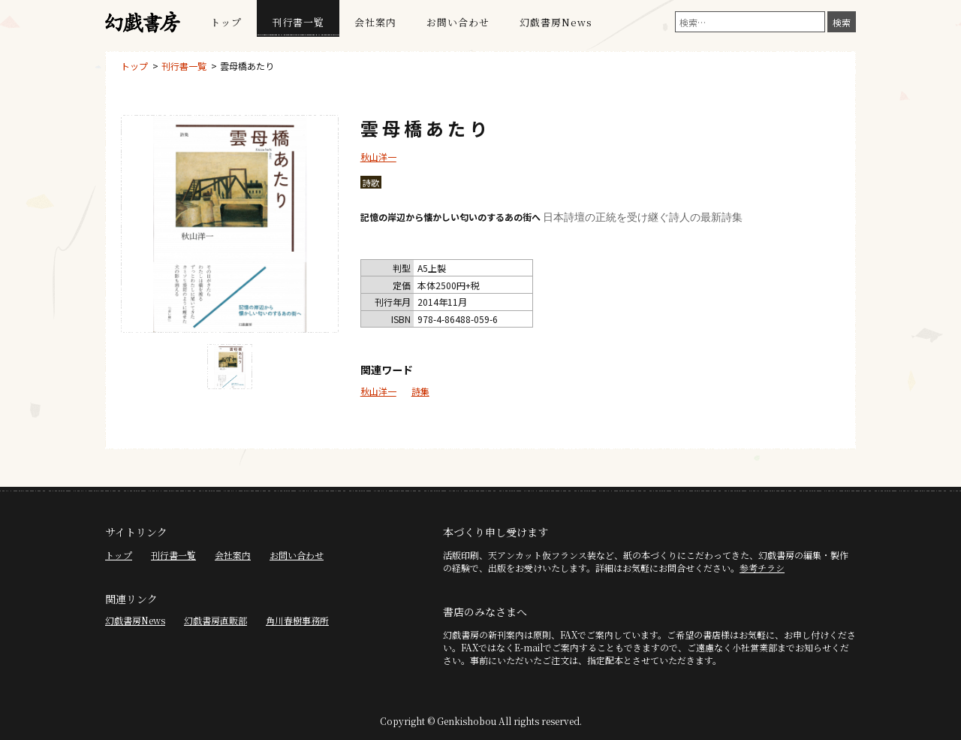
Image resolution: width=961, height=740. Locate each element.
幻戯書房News (556, 22)
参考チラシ (762, 567)
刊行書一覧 (298, 22)
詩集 (420, 391)
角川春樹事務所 (297, 620)
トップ (226, 22)
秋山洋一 (378, 156)
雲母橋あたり (247, 65)
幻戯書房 (142, 22)
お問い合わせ (458, 22)
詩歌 (371, 183)
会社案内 (375, 22)
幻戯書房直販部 (215, 620)
